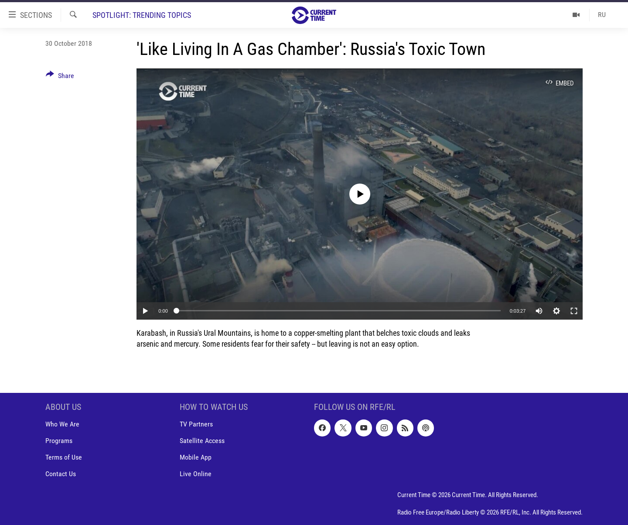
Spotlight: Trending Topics (141, 15)
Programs (58, 440)
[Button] (60, 77)
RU (602, 14)
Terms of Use (63, 457)
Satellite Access (202, 440)
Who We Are (62, 424)
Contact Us (60, 474)
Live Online (196, 474)
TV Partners (196, 424)
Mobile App (196, 457)
